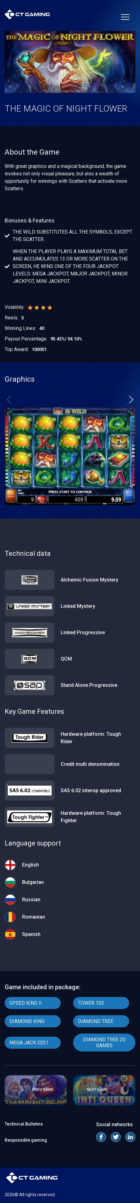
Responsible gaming (26, 1140)
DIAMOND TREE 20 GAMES (104, 1042)
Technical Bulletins (24, 1124)
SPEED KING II (25, 1003)
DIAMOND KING (26, 1021)
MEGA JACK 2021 (29, 1043)
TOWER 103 (91, 1003)
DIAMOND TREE (95, 1021)
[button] (131, 399)
